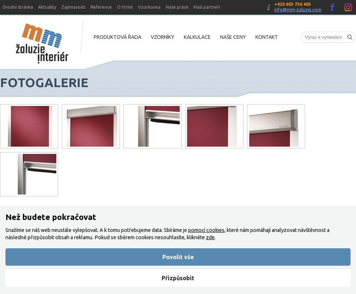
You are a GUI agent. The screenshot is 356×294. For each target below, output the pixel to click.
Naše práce (177, 7)
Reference (101, 7)
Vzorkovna (149, 7)
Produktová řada (117, 37)
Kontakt (266, 37)
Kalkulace (197, 37)
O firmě (125, 7)
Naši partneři (207, 7)
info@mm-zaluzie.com (297, 9)
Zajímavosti (73, 7)
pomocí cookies (206, 230)
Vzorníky (162, 37)
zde (210, 237)
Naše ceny (233, 37)
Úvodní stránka (18, 7)
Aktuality (47, 7)
